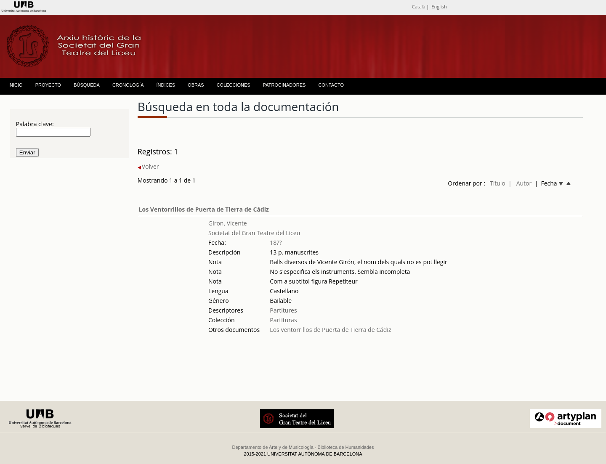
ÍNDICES (165, 84)
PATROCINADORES (284, 84)
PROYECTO (48, 84)
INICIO (15, 84)
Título (497, 183)
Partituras (283, 320)
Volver (148, 166)
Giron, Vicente (227, 223)
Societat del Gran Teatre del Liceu (254, 233)
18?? (276, 243)
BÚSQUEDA (87, 84)
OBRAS (196, 84)
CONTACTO (331, 84)
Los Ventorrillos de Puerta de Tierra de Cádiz (204, 209)
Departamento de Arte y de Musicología (273, 447)
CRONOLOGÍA (128, 84)
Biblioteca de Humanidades (346, 447)
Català (418, 6)
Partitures (283, 310)
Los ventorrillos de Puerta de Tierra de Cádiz (330, 330)
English (439, 6)
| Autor (520, 183)
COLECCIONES (233, 84)
